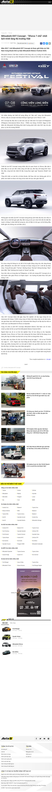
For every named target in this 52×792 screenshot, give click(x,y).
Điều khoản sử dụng (6, 754)
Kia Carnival (35, 554)
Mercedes (4, 496)
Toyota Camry (20, 514)
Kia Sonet (19, 540)
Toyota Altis (5, 514)
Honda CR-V (5, 528)
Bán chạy (13, 623)
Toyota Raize (5, 537)
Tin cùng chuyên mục (9, 372)
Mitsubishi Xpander (7, 551)
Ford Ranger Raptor (37, 565)
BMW (33, 500)
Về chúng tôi (4, 749)
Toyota (4, 490)
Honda (19, 490)
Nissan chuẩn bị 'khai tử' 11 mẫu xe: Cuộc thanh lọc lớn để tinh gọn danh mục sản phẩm (39, 395)
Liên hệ (3, 751)
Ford (18, 500)
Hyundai (34, 493)
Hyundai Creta (35, 534)
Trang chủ (4, 33)
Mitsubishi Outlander (37, 544)
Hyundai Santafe (21, 531)
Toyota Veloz (35, 551)
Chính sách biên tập (5, 761)
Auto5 (26, 364)
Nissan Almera (6, 510)
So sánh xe (28, 756)
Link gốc (48, 359)
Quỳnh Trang (13, 43)
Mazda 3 (19, 507)
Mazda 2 (34, 514)
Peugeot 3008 (20, 544)
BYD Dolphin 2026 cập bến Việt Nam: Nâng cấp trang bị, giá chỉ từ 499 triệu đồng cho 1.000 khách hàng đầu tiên (37, 431)
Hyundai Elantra (21, 520)
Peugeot (19, 496)
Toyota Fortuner (21, 534)
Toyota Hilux (35, 562)
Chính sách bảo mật (6, 756)
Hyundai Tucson (6, 544)
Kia (3, 500)
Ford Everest (5, 534)
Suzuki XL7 (20, 554)
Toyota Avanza (21, 551)
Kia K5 (4, 517)
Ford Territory (5, 531)
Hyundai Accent (21, 517)
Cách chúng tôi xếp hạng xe (7, 766)
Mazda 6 (34, 510)
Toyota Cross (35, 528)
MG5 (18, 510)
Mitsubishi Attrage (36, 520)
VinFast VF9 (35, 537)
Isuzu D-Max (20, 562)
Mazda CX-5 (20, 528)
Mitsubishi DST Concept (14, 367)
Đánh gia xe (28, 754)
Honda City (35, 517)
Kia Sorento (5, 540)
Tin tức (10, 33)
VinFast (34, 490)
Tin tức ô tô (28, 749)
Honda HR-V (20, 537)
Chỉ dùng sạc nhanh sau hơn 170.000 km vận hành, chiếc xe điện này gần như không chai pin (38, 413)
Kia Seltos (34, 540)
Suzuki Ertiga (5, 554)
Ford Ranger (5, 562)
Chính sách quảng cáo (6, 759)
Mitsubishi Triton (6, 565)
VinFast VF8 (35, 531)
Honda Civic (5, 507)
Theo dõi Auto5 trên (22, 43)
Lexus (33, 496)
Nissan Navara (21, 565)
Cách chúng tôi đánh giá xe (7, 763)
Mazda (19, 493)
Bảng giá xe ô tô (29, 751)
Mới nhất (5, 623)
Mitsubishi (5, 493)
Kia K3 (4, 520)
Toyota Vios (35, 507)
